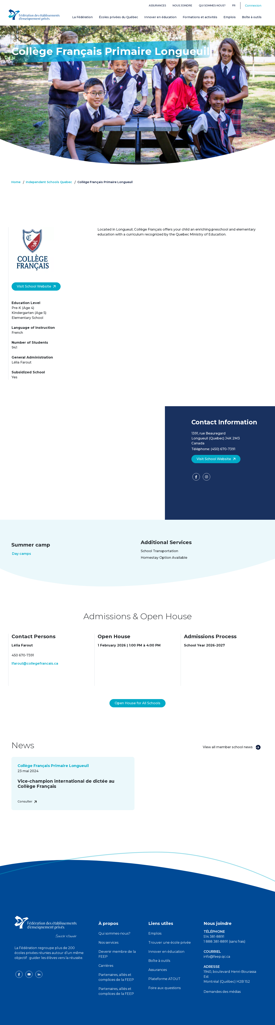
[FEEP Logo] (34, 14)
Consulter (27, 791)
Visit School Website (36, 286)
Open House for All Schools (137, 693)
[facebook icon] (19, 964)
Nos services (108, 933)
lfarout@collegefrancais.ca (35, 663)
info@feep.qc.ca (217, 947)
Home (15, 182)
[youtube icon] (29, 964)
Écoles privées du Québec (118, 17)
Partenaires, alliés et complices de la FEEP (116, 967)
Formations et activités (200, 17)
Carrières (105, 956)
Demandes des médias (222, 982)
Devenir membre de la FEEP (117, 944)
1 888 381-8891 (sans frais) (224, 932)
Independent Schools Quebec (49, 182)
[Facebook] (196, 478)
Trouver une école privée (169, 933)
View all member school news (232, 737)
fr (233, 5)
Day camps (21, 554)
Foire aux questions (164, 978)
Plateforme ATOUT (164, 969)
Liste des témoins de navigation (183, 1018)
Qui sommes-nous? (212, 5)
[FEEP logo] (45, 916)
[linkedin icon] (38, 964)
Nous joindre (182, 5)
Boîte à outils (252, 17)
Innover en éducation (160, 17)
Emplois (229, 17)
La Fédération (82, 17)
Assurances (157, 5)
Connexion (253, 5)
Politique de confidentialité (138, 1018)
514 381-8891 (214, 927)
